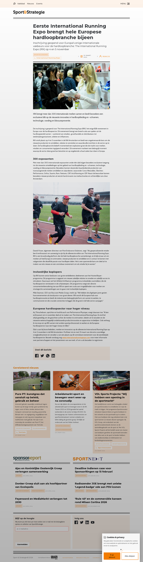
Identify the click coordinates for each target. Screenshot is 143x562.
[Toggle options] (121, 549)
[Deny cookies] (129, 556)
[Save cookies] (112, 556)
